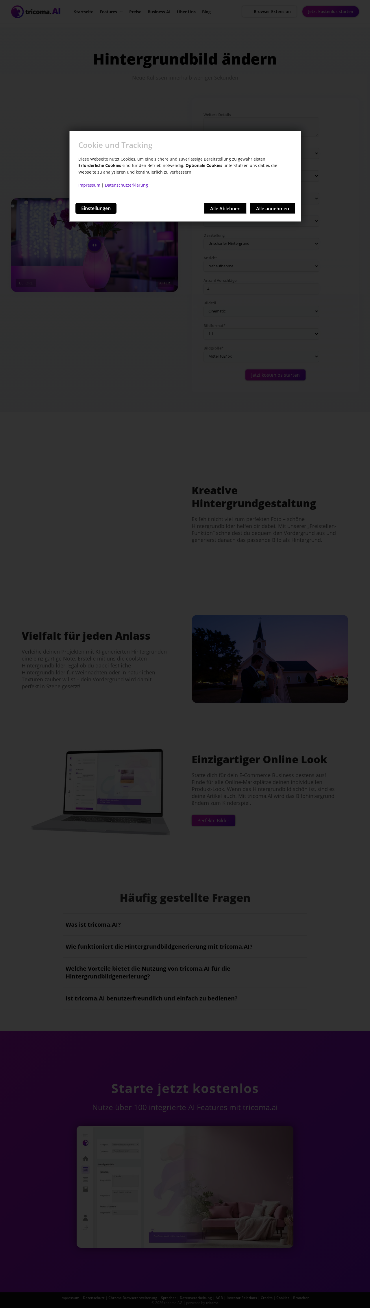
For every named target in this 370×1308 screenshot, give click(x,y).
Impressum (89, 185)
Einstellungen (96, 208)
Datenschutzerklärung (126, 185)
